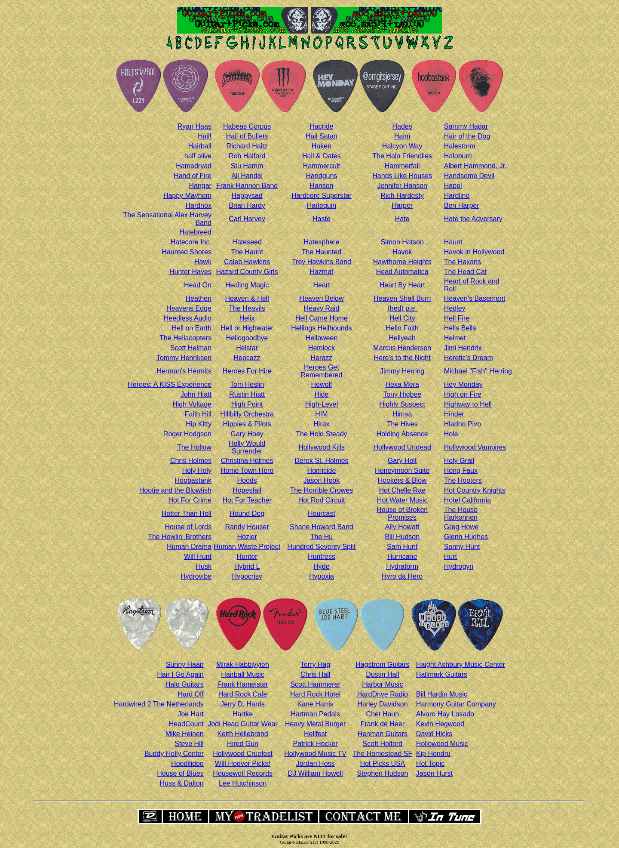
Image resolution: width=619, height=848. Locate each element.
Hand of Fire (192, 175)
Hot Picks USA (382, 763)
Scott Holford (382, 743)
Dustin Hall (382, 674)
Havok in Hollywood (474, 252)
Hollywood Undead (402, 447)
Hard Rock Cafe (242, 694)
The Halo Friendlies (402, 156)
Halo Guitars (184, 684)
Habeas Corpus (247, 126)
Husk (203, 566)
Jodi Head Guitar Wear (242, 724)
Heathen (198, 298)
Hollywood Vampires (475, 447)
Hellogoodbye (247, 338)
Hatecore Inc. (191, 242)
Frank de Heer (382, 724)
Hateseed (247, 242)
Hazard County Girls (247, 271)
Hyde (321, 566)
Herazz (322, 357)
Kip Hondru (433, 753)
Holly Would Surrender (247, 447)
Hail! (204, 136)
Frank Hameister (242, 684)
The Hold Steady (321, 434)
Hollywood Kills (321, 447)
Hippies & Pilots (247, 424)
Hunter (247, 556)
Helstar (247, 348)
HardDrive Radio (382, 694)
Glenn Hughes (466, 536)
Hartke (243, 714)
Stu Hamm (247, 166)
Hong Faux (461, 470)
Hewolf (321, 384)
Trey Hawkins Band (321, 261)
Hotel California (467, 500)
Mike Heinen (184, 733)
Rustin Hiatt (247, 394)
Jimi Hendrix (463, 348)
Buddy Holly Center (174, 753)
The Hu (321, 536)
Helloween (322, 338)
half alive (197, 156)
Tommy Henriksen (183, 357)
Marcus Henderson (402, 348)
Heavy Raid (322, 308)
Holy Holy (196, 470)
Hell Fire (457, 318)
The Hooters (463, 480)
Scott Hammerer (315, 684)
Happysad (247, 195)
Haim (402, 136)
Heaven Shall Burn (402, 298)
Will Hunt (197, 556)
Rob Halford (247, 156)
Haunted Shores (186, 252)
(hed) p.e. (402, 308)
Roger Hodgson (187, 434)
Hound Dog (247, 513)
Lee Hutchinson (243, 783)
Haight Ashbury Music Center (460, 664)
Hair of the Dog (467, 136)
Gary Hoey (246, 434)
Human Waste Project (247, 546)
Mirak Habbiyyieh (242, 664)
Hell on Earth (191, 328)
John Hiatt (196, 394)
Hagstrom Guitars (382, 664)
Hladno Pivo (462, 424)
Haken (321, 146)
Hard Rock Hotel (315, 694)
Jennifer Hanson (402, 185)
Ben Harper (461, 205)
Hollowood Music (442, 743)
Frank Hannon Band (247, 185)
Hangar (200, 185)
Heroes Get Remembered (321, 371)
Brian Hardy (247, 205)
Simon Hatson (402, 242)
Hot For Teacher (246, 500)
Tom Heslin (247, 384)
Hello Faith (402, 328)
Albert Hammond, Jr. (475, 166)
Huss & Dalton (181, 783)
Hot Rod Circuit (321, 500)
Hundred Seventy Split (321, 546)
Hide (321, 394)
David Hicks (434, 733)
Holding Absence (402, 434)
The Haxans (462, 261)
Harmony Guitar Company (456, 704)
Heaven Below (321, 298)
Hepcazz (246, 357)
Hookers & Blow (402, 480)
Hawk (202, 261)
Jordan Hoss (315, 763)
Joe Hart (190, 714)
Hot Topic (430, 763)
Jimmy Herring (402, 371)
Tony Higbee (402, 394)
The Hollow (194, 447)
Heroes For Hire (247, 371)
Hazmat (321, 271)
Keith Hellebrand (242, 733)
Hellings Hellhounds (321, 328)
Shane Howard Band (321, 526)
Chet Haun (382, 714)
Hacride (321, 126)
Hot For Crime (189, 500)
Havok (402, 252)
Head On (197, 285)
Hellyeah (402, 338)
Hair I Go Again (180, 674)
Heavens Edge (188, 308)
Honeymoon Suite (402, 470)
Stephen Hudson (382, 773)
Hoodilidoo (187, 763)
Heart (321, 285)
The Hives (402, 424)
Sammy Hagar (466, 126)
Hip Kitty (198, 424)
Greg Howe (461, 526)
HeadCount (186, 724)
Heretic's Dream (468, 357)
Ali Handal (247, 175)
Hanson (321, 185)
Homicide (321, 470)
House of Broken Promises (402, 513)
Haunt (453, 242)
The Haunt (247, 252)
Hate (402, 218)
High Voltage (191, 404)
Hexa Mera (402, 384)
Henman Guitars (383, 733)
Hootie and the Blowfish (175, 490)
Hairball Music (242, 674)
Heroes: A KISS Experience (169, 384)
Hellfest (315, 733)
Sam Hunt (402, 546)
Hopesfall (247, 490)
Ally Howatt (402, 526)
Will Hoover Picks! (242, 763)
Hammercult (321, 166)
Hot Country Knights (475, 490)
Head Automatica (402, 271)
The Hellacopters (185, 338)
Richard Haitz (247, 146)
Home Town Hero (247, 470)
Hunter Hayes (190, 271)
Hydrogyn (458, 566)
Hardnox (198, 205)
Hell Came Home (321, 318)
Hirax (321, 424)
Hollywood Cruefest (243, 753)
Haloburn (458, 156)
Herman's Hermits (183, 371)
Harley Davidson (382, 704)
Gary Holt (402, 460)
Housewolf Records (243, 773)
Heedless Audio (187, 318)
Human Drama (189, 546)
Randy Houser (247, 526)
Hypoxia (321, 576)
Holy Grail (459, 460)
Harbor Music (382, 684)
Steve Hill (189, 743)
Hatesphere (322, 242)
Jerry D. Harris (243, 704)
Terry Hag (315, 664)
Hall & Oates (321, 156)
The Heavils (247, 308)
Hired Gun (242, 743)
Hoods (247, 480)
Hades (402, 126)
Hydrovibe (196, 576)
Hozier (247, 536)
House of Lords (188, 526)
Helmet (455, 338)
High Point (247, 404)
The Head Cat (465, 271)
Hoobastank (193, 480)
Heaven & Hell (247, 298)
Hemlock (321, 348)
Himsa (402, 414)
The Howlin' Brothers (179, 536)
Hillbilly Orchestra (246, 414)
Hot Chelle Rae (402, 490)
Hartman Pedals (315, 714)
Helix (247, 318)
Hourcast (321, 513)
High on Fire (462, 394)
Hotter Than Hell (186, 513)
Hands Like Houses (402, 175)
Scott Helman (190, 348)
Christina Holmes (247, 460)
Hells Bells (460, 328)
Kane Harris (315, 704)
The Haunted (322, 252)
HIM (321, 414)
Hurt (450, 556)
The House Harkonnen (461, 513)
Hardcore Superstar (321, 195)
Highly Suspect (402, 404)
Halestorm (459, 146)
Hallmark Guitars (441, 674)
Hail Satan (321, 136)
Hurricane (402, 556)
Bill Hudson (402, 536)
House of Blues (180, 773)
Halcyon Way (402, 146)
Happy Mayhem (187, 195)
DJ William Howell (315, 773)
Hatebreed (195, 232)
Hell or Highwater (247, 328)
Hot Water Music (402, 500)
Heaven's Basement (475, 298)
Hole (451, 434)
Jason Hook (321, 480)
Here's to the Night (402, 357)
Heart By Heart (402, 285)
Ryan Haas (194, 126)
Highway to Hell (468, 404)
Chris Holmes (190, 460)
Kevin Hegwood (440, 724)
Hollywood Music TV (315, 753)
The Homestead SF (382, 753)
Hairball (199, 146)
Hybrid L (247, 566)
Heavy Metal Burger (315, 724)
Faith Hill (198, 414)
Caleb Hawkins (247, 261)
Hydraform (402, 566)
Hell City (402, 318)
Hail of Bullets (247, 136)
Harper (402, 205)
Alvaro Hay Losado (445, 714)
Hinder (454, 414)
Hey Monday (463, 384)
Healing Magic (247, 285)
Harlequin (321, 205)
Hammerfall (402, 166)
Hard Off (191, 694)
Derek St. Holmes (321, 460)
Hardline (457, 195)
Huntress (321, 556)
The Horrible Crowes (321, 490)
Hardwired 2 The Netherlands (159, 704)
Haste (322, 218)
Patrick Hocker (315, 743)
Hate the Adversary (473, 218)
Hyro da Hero (402, 576)
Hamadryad (193, 166)
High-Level (321, 404)
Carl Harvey (247, 218)
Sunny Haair (185, 664)
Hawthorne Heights (402, 261)
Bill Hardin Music (441, 694)
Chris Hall (315, 674)
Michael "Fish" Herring (478, 371)
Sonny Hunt (462, 546)
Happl (453, 185)
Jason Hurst (434, 773)
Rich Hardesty (401, 195)
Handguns (321, 175)
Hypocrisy (247, 576)
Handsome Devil (469, 175)
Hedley (455, 308)
